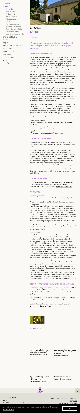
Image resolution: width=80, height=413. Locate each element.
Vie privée (73, 401)
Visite (5, 40)
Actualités (8, 57)
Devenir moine (10, 37)
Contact (7, 60)
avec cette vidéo (66, 169)
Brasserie (7, 49)
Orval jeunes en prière (13, 46)
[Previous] (34, 12)
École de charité (11, 11)
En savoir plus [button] (8, 410)
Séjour (6, 43)
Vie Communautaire (13, 24)
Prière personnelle (12, 19)
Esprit (6, 6)
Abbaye (6, 3)
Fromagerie (9, 52)
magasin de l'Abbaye (64, 186)
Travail (8, 21)
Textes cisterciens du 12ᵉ (14, 29)
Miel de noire (38, 235)
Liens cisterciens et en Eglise (15, 34)
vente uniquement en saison (40, 260)
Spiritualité (9, 9)
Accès (6, 63)
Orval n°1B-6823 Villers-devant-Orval (13, 402)
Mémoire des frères (12, 31)
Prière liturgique (11, 16)
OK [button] (70, 408)
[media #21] (37, 320)
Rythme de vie (10, 14)
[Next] (75, 12)
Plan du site (62, 398)
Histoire (7, 54)
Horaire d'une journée (13, 26)
